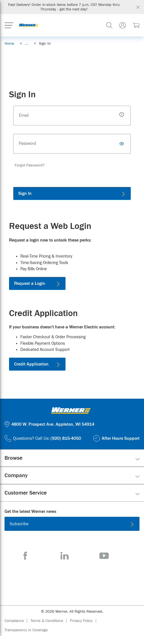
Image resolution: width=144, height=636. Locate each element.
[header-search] (109, 25)
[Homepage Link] (28, 25)
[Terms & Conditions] (50, 621)
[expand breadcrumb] (26, 43)
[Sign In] (72, 193)
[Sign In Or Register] (122, 25)
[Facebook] (25, 555)
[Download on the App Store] (53, 580)
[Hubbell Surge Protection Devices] (72, 58)
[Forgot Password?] (30, 165)
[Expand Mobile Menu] (9, 25)
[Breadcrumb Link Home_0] (9, 43)
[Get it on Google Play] (90, 580)
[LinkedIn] (64, 555)
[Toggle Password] (122, 144)
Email (24, 115)
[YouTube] (104, 555)
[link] (26, 43)
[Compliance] (17, 621)
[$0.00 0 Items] (136, 25)
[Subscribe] (72, 524)
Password (27, 143)
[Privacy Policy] (84, 621)
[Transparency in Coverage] (26, 630)
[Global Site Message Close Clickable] (137, 7)
